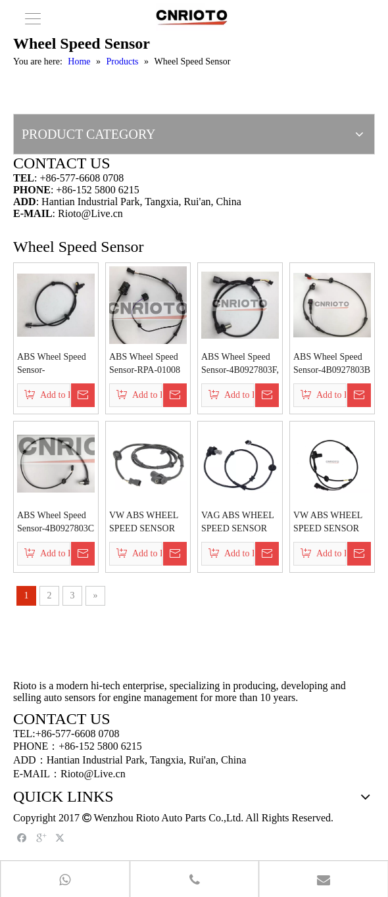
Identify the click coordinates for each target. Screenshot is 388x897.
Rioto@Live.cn (90, 213)
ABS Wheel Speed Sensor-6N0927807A (51, 364)
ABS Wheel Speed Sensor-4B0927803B (331, 363)
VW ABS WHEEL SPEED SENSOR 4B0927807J (143, 522)
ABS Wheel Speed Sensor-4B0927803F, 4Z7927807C (240, 364)
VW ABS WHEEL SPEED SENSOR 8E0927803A (327, 522)
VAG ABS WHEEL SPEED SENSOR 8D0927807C (237, 522)
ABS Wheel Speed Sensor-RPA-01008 (144, 363)
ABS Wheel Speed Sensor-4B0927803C (55, 521)
